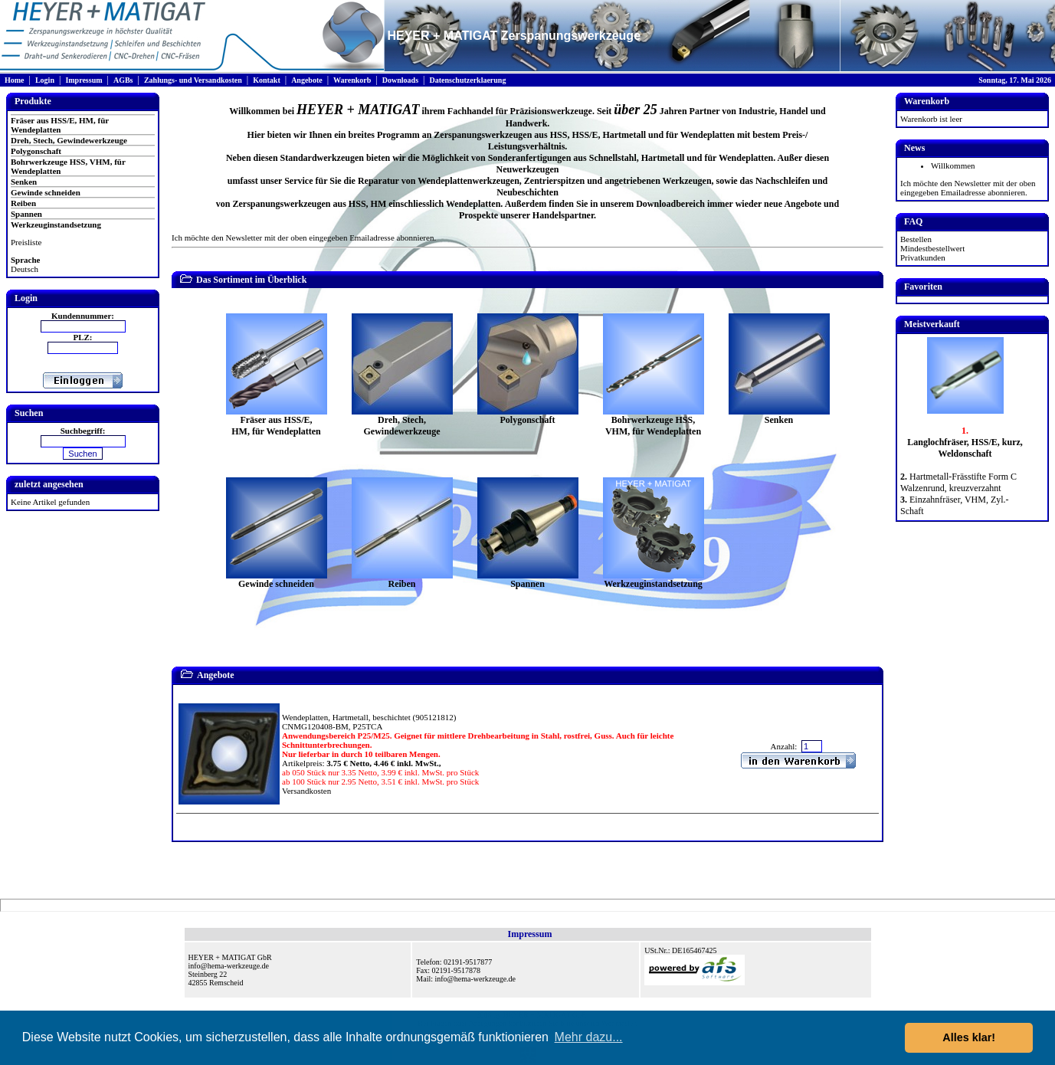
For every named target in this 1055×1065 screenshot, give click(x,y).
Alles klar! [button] (968, 1037)
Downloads (400, 80)
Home (15, 80)
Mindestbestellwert (932, 248)
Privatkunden (922, 257)
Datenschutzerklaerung (467, 80)
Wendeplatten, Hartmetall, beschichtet (346, 717)
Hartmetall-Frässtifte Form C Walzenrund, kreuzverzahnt (958, 482)
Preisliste (26, 242)
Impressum (83, 80)
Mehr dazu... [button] (589, 1037)
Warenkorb (352, 80)
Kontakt (266, 80)
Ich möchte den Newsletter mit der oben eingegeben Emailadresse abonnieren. (304, 237)
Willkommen (953, 165)
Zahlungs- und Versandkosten (193, 80)
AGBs (123, 80)
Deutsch (24, 269)
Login (44, 80)
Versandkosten (306, 790)
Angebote (307, 80)
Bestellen (916, 239)
